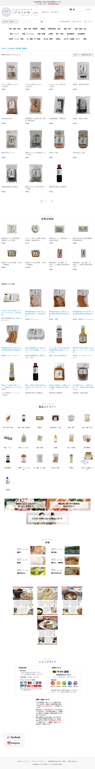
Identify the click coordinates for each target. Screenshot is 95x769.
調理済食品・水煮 (54, 29)
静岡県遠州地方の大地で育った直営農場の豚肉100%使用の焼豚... (59, 314)
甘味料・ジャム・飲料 (16, 39)
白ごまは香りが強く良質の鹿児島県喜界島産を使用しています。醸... (59, 350)
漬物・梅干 (67, 29)
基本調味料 (70, 34)
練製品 (43, 29)
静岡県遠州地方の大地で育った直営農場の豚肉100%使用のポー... (83, 314)
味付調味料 (81, 34)
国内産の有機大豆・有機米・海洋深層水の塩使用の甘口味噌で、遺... (59, 387)
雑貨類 (7, 481)
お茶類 (50, 34)
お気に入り (77, 21)
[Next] (52, 201)
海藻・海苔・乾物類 (30, 29)
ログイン (88, 21)
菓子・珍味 (59, 34)
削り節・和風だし (22, 48)
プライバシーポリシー (38, 761)
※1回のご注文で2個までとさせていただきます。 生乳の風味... (11, 313)
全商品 (3, 48)
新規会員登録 (64, 21)
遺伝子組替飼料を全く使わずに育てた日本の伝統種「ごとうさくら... (35, 350)
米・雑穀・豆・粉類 (33, 39)
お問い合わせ (72, 761)
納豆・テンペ (14, 34)
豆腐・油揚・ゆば (80, 29)
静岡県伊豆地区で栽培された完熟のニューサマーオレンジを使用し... (83, 350)
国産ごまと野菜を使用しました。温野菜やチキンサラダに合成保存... (11, 387)
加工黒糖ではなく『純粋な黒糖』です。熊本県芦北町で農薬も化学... (83, 387)
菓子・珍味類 (71, 439)
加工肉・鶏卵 (48, 39)
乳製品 (58, 39)
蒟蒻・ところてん (28, 34)
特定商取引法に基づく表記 (57, 761)
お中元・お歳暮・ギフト (72, 39)
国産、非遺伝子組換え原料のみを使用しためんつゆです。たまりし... (35, 387)
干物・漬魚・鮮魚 (15, 29)
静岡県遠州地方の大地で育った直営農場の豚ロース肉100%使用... (35, 314)
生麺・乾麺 (41, 34)
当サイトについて (23, 761)
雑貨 (84, 39)
